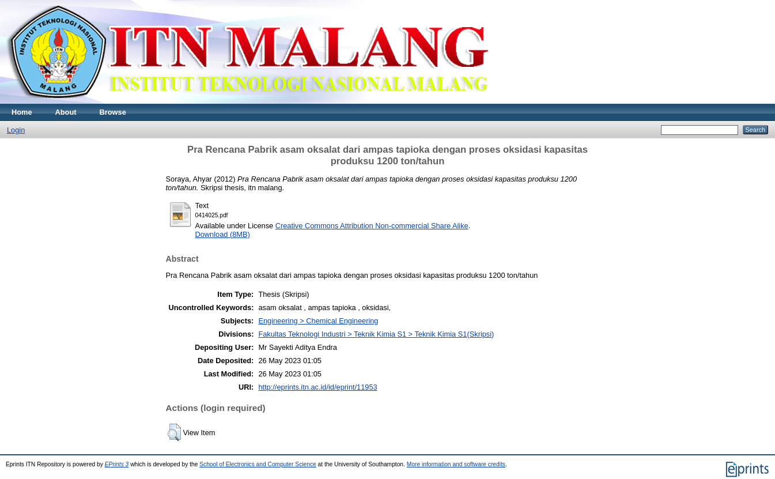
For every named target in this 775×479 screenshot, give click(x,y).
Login (16, 130)
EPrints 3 (117, 464)
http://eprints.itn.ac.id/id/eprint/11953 (317, 387)
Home (22, 112)
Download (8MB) (222, 234)
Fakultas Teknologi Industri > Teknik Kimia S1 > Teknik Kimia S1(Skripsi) (376, 334)
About (66, 112)
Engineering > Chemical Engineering (318, 320)
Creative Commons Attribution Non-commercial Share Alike (371, 225)
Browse (113, 112)
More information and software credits (456, 464)
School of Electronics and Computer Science (257, 464)
